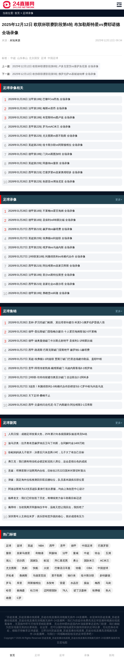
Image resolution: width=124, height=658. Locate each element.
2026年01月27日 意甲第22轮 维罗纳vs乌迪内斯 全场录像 (41, 247)
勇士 (75, 560)
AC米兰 (104, 560)
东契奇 (50, 582)
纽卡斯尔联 (87, 575)
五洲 (108, 553)
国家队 (34, 560)
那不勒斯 (57, 575)
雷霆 (62, 582)
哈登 (8, 590)
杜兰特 (34, 590)
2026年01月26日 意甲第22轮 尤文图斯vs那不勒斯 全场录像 (42, 135)
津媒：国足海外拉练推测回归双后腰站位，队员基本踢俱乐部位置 (46, 479)
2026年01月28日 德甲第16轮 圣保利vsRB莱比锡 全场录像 (42, 219)
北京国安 (34, 58)
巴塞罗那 (103, 545)
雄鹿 (8, 597)
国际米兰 (89, 560)
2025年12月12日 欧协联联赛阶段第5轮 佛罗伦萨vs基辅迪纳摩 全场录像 (54, 73)
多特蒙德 (105, 575)
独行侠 (72, 575)
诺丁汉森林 (80, 590)
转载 (78, 568)
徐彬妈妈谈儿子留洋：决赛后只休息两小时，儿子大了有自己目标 (46, 452)
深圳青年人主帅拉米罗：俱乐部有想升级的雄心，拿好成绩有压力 (46, 516)
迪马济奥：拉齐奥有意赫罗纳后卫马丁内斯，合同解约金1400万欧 (46, 443)
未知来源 (15, 40)
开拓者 (10, 575)
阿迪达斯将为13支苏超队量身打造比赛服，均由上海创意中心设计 (46, 488)
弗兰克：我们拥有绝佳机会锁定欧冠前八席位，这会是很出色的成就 (47, 461)
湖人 (8, 560)
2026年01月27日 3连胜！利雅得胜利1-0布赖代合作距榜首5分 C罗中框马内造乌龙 (55, 386)
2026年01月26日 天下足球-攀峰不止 (29, 395)
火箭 (46, 568)
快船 (35, 568)
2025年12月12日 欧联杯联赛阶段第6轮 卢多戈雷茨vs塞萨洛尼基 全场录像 (55, 66)
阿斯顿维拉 (34, 582)
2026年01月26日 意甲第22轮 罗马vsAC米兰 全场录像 (39, 126)
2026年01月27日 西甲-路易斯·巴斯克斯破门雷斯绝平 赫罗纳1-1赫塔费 (49, 349)
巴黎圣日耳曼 (62, 568)
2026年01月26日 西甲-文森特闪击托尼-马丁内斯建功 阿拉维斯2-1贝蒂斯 (50, 404)
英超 (30, 545)
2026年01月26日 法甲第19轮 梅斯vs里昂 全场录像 (37, 108)
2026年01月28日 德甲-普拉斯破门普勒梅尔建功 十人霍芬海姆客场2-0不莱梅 (52, 331)
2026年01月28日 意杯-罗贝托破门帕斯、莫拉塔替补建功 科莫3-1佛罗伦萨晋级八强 (56, 322)
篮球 (19, 545)
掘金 (86, 582)
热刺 (24, 568)
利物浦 (39, 553)
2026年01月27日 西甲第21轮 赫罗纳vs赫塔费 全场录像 (40, 229)
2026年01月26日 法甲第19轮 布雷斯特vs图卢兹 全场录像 (41, 117)
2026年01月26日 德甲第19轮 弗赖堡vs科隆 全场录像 (39, 293)
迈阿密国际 (50, 590)
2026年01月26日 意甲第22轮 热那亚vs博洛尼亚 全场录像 (41, 181)
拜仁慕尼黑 (61, 560)
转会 (97, 553)
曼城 (75, 553)
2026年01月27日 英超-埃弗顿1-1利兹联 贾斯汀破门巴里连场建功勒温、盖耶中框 (55, 358)
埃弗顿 (96, 590)
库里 (19, 582)
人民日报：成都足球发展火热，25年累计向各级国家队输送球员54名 (47, 434)
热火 (108, 590)
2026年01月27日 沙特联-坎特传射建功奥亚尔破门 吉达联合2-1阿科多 (48, 377)
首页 (17, 13)
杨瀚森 (21, 590)
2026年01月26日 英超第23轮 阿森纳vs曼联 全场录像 (39, 163)
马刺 (108, 582)
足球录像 (28, 13)
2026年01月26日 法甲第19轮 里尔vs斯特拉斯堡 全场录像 (41, 274)
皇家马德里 (23, 553)
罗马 (8, 582)
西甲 (52, 545)
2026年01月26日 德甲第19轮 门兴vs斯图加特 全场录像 (40, 154)
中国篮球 (103, 568)
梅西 (97, 582)
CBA (89, 568)
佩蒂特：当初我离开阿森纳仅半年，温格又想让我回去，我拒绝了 (46, 507)
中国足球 (53, 58)
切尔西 (21, 560)
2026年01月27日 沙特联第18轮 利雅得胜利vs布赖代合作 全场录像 (46, 256)
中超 (13, 58)
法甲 (65, 553)
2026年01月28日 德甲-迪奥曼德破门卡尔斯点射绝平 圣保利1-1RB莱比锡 (50, 340)
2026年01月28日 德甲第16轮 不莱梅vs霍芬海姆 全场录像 (41, 210)
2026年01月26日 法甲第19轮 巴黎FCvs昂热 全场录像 (39, 99)
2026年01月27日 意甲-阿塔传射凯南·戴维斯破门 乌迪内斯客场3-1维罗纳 (50, 368)
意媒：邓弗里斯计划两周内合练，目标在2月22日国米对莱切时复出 (47, 470)
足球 (43, 58)
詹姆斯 (23, 575)
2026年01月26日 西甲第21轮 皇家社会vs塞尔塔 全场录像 (41, 283)
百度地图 (62, 642)
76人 (65, 590)
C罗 (19, 597)
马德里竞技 (39, 575)
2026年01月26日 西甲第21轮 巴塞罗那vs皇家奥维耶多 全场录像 (45, 172)
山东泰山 (22, 58)
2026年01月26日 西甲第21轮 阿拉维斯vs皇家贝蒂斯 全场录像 (44, 265)
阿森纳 (53, 553)
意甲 (62, 545)
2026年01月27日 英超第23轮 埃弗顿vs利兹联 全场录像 (40, 238)
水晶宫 (74, 582)
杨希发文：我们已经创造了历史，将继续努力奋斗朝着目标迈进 (45, 498)
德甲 (73, 545)
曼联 (8, 553)
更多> (118, 199)
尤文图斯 (11, 568)
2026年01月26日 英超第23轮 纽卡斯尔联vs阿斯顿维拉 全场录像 (45, 144)
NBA (41, 545)
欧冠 (46, 560)
